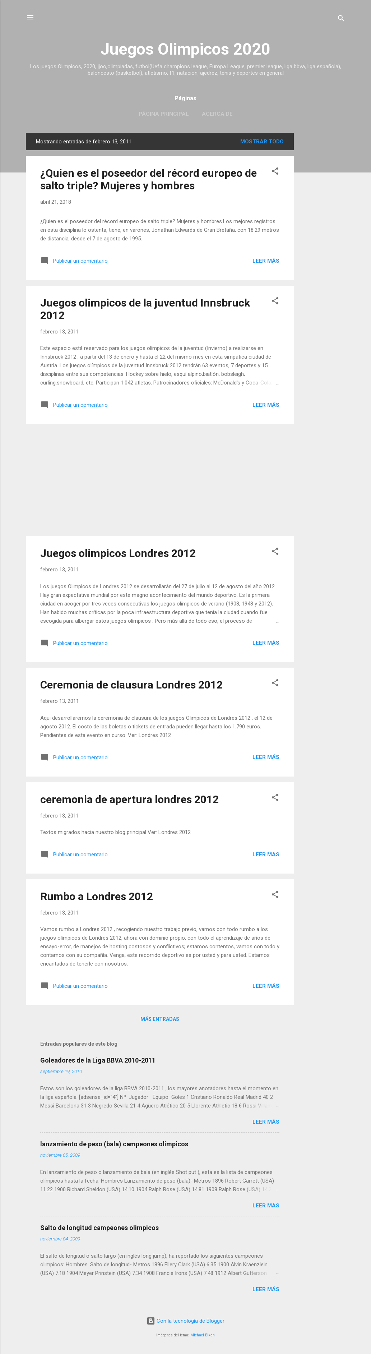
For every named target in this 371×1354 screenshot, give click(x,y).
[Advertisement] (323, 241)
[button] (275, 172)
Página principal (164, 114)
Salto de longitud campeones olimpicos (99, 1227)
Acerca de (217, 114)
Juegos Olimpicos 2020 (185, 49)
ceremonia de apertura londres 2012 (129, 799)
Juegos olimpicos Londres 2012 (118, 553)
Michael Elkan (202, 1335)
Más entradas (159, 1019)
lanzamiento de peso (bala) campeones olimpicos (114, 1144)
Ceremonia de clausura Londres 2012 (131, 684)
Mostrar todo (262, 141)
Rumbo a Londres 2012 (96, 896)
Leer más (265, 261)
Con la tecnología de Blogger (185, 1321)
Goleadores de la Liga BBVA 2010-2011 (98, 1060)
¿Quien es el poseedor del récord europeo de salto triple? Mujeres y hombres (148, 179)
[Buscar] (341, 20)
